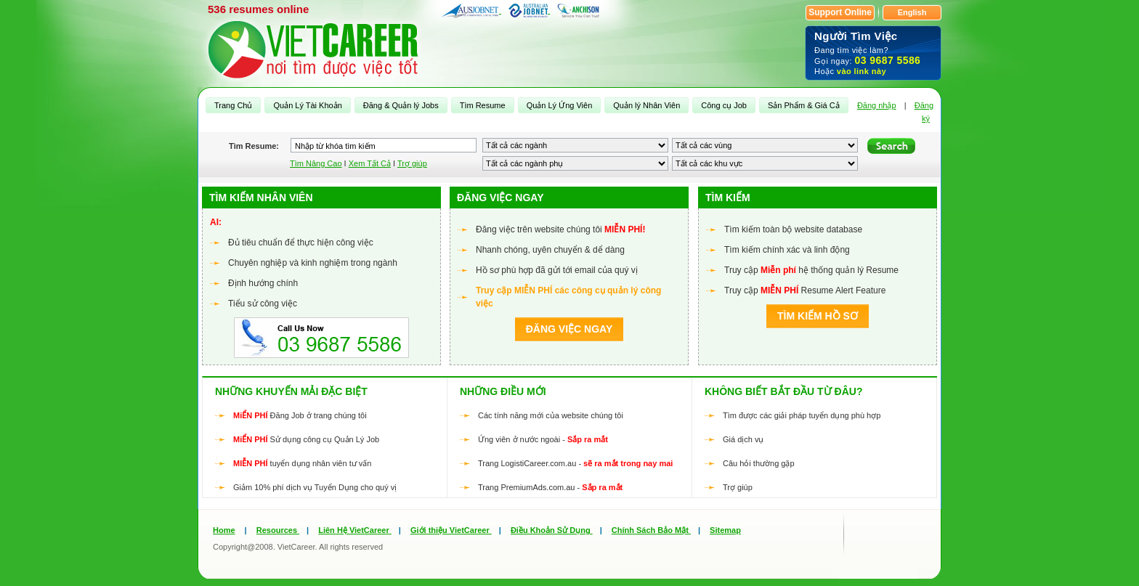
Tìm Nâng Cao (316, 163)
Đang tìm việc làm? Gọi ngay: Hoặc (873, 53)
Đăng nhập (876, 105)
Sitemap (725, 530)
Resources (277, 530)
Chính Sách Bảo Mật (651, 530)
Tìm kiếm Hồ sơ (817, 316)
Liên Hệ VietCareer (355, 530)
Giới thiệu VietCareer (451, 530)
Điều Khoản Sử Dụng (552, 530)
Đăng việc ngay (569, 329)
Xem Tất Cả (370, 163)
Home (224, 530)
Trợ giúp (412, 163)
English (912, 12)
